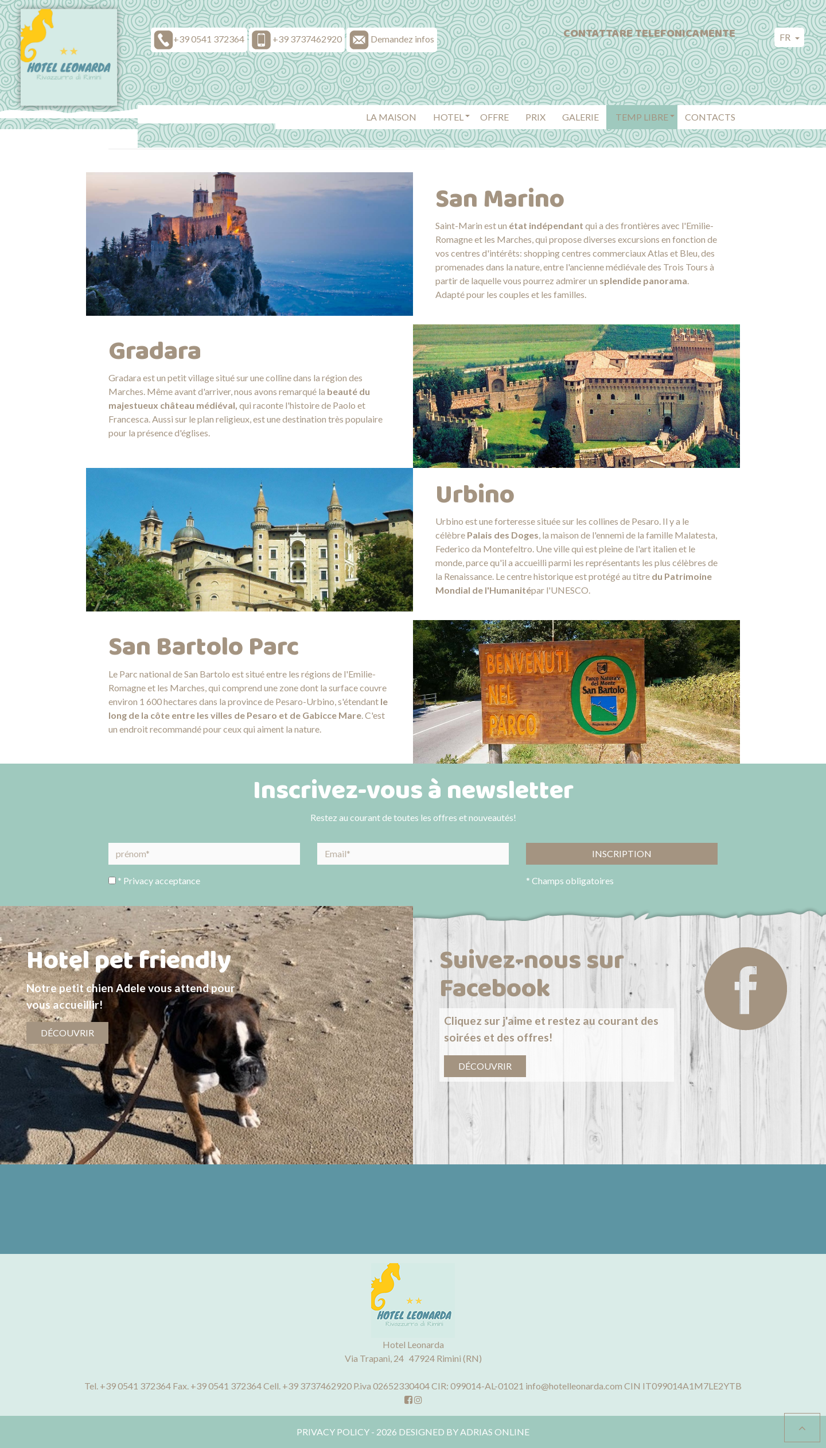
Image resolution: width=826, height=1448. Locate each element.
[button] (448, 118)
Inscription (622, 853)
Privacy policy (333, 1431)
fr (786, 37)
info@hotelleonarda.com (573, 1385)
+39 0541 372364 (135, 1385)
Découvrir (67, 1032)
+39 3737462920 (317, 1385)
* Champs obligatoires (570, 880)
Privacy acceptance (161, 880)
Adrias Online (494, 1431)
